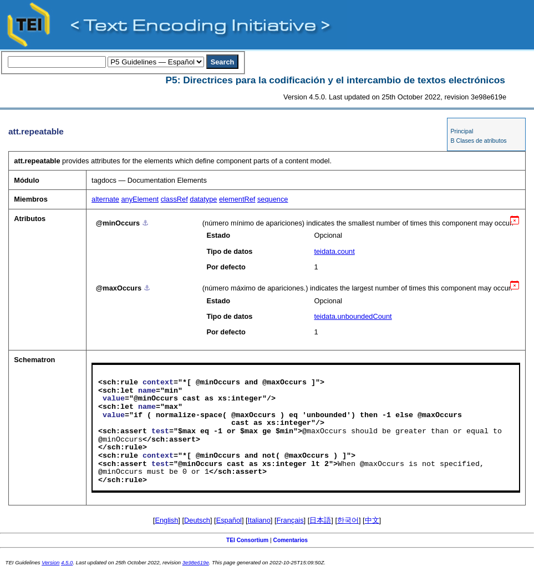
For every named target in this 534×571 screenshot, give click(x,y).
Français (290, 520)
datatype (203, 199)
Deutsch (197, 520)
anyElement (140, 199)
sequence (272, 199)
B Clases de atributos (478, 140)
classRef (174, 199)
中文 (372, 520)
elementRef (237, 199)
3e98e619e (195, 562)
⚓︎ (145, 223)
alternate (105, 199)
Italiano (259, 520)
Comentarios (290, 540)
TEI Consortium (247, 540)
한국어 (348, 520)
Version (50, 562)
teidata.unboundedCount (352, 316)
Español (229, 520)
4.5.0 (67, 562)
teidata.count (334, 251)
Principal (461, 131)
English (166, 520)
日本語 (320, 520)
